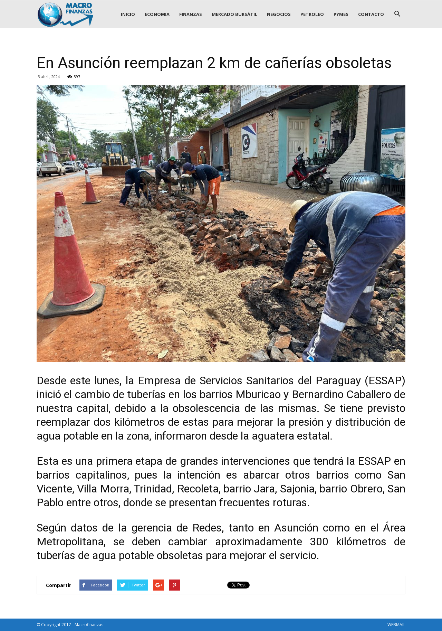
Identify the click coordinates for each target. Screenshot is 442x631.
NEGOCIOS (279, 14)
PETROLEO (312, 14)
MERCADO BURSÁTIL (234, 14)
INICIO (128, 14)
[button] (397, 14)
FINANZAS (190, 14)
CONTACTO (371, 14)
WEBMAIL (396, 625)
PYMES (341, 14)
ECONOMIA (157, 14)
